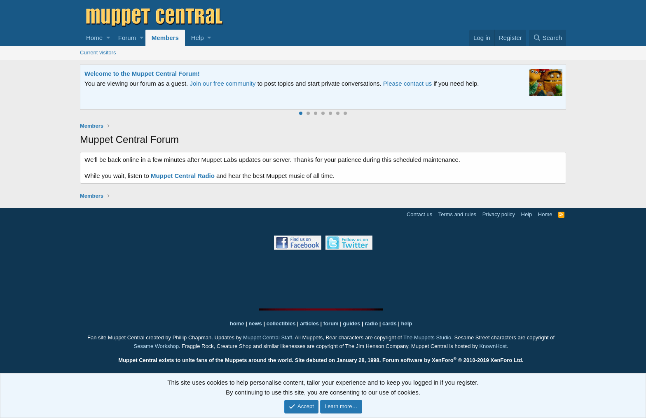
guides (351, 323)
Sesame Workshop (156, 346)
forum (331, 323)
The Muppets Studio (427, 337)
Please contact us (407, 83)
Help (197, 37)
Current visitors (98, 52)
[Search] (547, 38)
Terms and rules (457, 214)
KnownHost (492, 346)
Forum (127, 37)
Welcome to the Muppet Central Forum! (142, 73)
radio (371, 323)
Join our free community (222, 83)
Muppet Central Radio (183, 175)
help (406, 323)
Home (94, 37)
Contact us (419, 214)
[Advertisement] (323, 279)
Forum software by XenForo (453, 360)
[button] (108, 38)
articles (310, 323)
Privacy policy (498, 214)
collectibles (281, 323)
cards (389, 323)
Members (165, 37)
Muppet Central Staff (267, 337)
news (255, 323)
